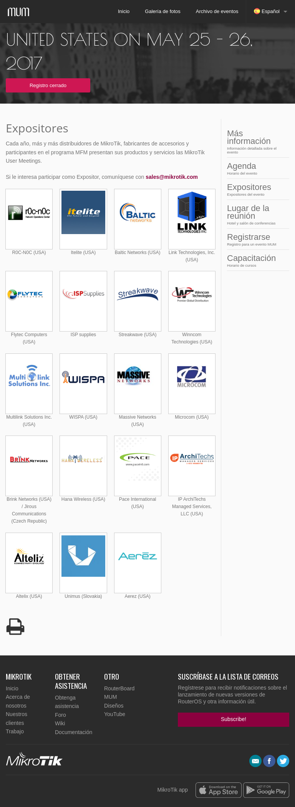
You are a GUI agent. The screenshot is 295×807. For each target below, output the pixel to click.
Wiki (60, 723)
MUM (110, 697)
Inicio (123, 11)
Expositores (256, 189)
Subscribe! (233, 719)
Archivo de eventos (217, 11)
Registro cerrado (48, 85)
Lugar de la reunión (256, 214)
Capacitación (256, 260)
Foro (60, 715)
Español (267, 11)
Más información (256, 141)
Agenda (256, 168)
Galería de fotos (163, 11)
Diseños (114, 706)
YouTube (114, 714)
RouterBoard (119, 688)
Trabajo (15, 731)
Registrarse (256, 239)
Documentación (73, 732)
